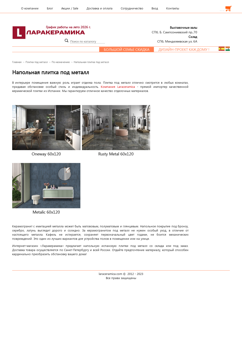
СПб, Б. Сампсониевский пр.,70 (174, 29)
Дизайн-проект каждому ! (185, 49)
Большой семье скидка (128, 49)
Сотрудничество (132, 8)
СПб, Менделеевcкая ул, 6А (177, 38)
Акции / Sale (69, 8)
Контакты (172, 8)
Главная (17, 62)
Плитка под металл (36, 62)
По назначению (61, 62)
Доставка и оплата (100, 8)
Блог (50, 8)
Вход (155, 8)
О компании (30, 8)
